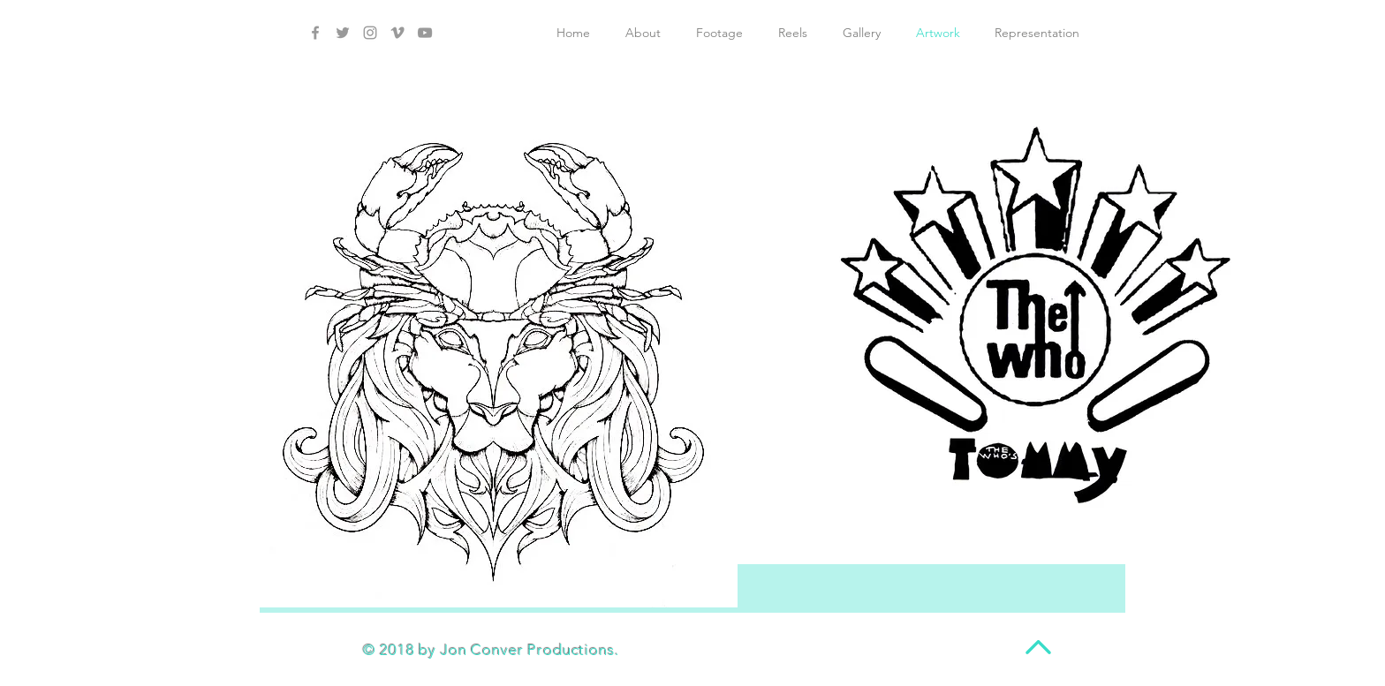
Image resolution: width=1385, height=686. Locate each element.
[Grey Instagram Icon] (370, 32)
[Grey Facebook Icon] (315, 32)
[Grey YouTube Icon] (425, 32)
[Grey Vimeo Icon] (397, 32)
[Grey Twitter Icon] (343, 32)
